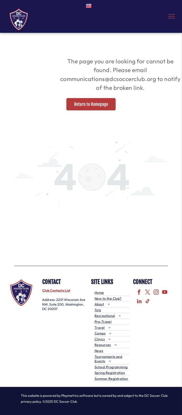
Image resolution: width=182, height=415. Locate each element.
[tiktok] (148, 301)
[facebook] (139, 292)
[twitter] (148, 292)
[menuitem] (112, 293)
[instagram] (156, 292)
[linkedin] (139, 301)
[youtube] (165, 292)
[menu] (171, 16)
